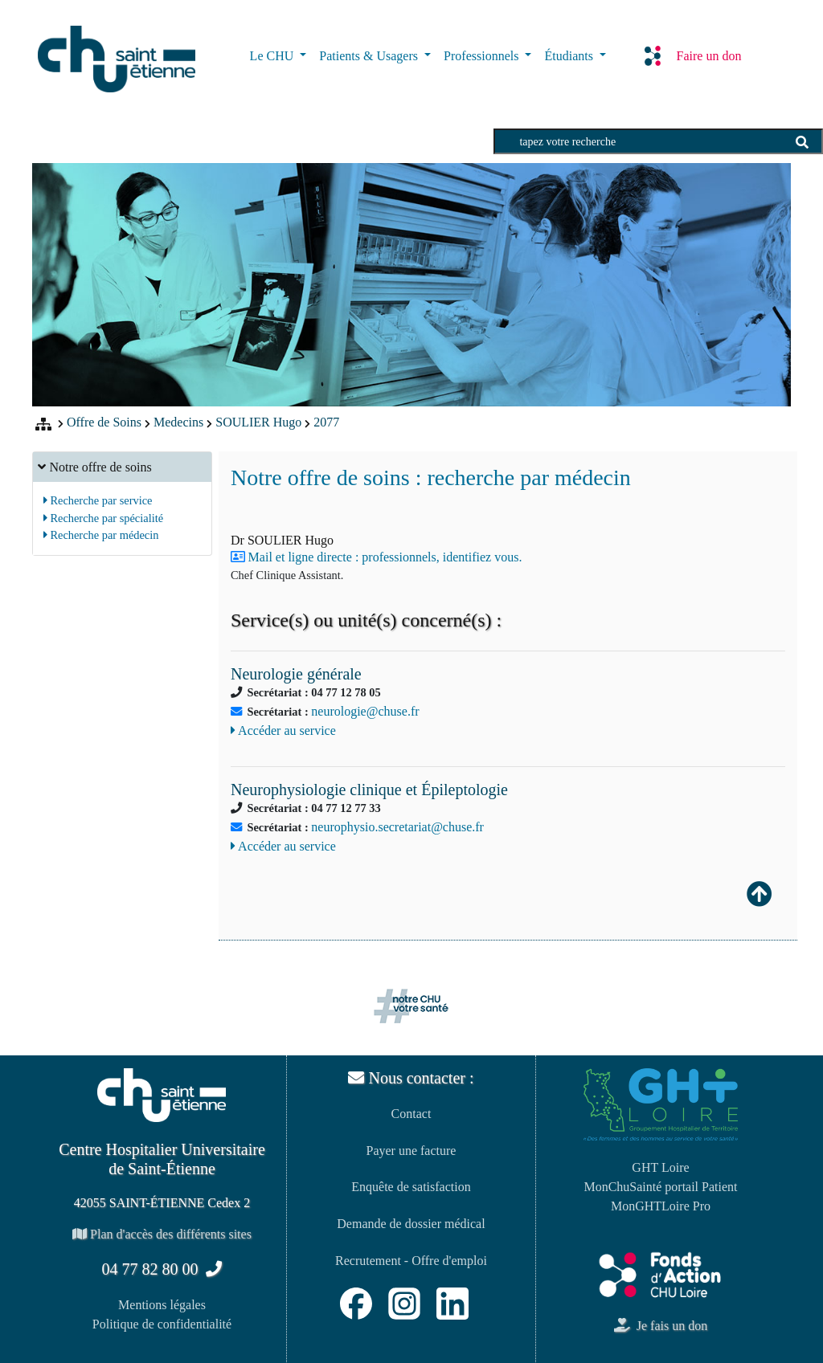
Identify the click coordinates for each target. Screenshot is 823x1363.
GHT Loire (660, 1167)
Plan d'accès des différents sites (162, 1234)
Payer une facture (411, 1150)
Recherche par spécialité (103, 518)
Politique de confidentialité (161, 1324)
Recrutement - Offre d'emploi (411, 1260)
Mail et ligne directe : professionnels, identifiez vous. (385, 557)
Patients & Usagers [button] (370, 56)
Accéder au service (283, 730)
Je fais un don (660, 1325)
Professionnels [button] (483, 56)
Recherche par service (98, 500)
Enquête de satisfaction (410, 1187)
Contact (411, 1113)
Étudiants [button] (570, 56)
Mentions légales (162, 1305)
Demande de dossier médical (411, 1223)
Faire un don (693, 55)
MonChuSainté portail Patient (660, 1187)
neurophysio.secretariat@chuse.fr (397, 827)
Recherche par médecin (101, 534)
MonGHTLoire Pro (660, 1206)
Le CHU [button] (273, 56)
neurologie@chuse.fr (365, 711)
